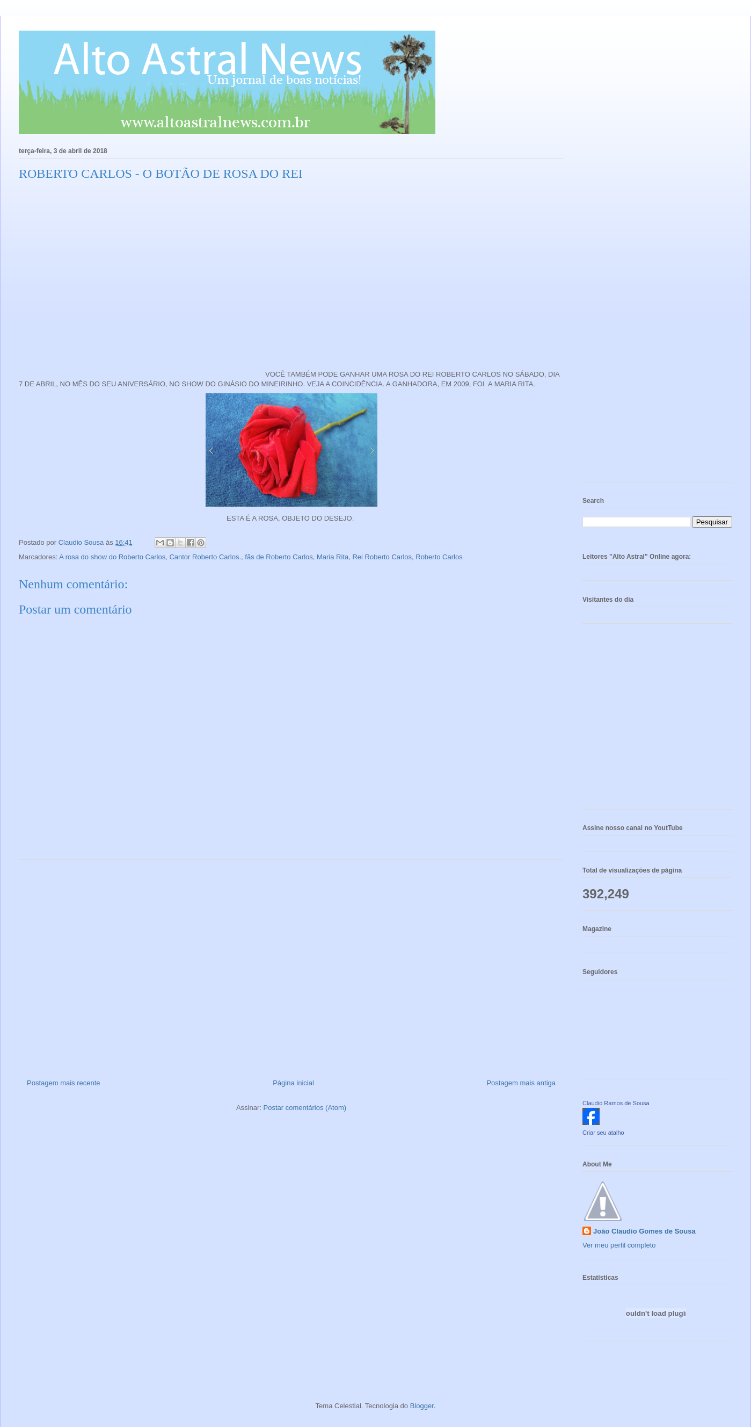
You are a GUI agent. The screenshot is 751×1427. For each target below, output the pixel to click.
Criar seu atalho (603, 1132)
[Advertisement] (291, 965)
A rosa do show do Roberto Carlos (112, 557)
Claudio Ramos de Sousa (616, 1103)
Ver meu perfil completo (619, 1245)
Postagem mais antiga (521, 1083)
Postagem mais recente (63, 1083)
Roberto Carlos (438, 557)
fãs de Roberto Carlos (278, 557)
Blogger (422, 1406)
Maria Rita (332, 557)
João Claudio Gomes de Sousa (644, 1231)
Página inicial (293, 1083)
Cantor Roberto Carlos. (205, 557)
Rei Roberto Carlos (382, 557)
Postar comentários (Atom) (304, 1108)
